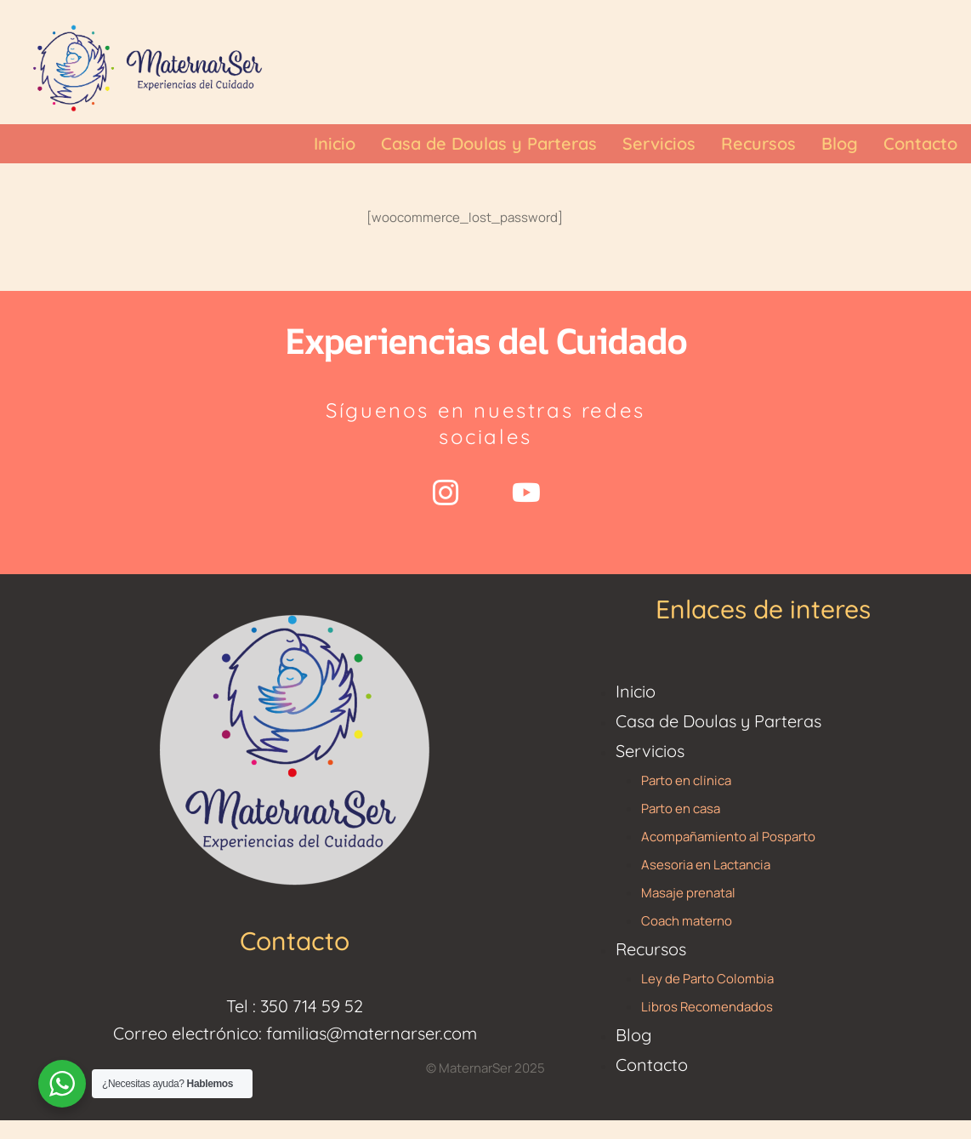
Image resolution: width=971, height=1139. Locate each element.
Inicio (636, 691)
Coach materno (686, 921)
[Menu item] (334, 143)
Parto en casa (680, 808)
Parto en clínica (686, 780)
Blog (633, 1034)
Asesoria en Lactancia (705, 865)
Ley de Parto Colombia (707, 979)
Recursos (651, 949)
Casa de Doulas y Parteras (718, 721)
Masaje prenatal (688, 893)
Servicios (650, 750)
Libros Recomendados (707, 1007)
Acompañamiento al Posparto (728, 837)
